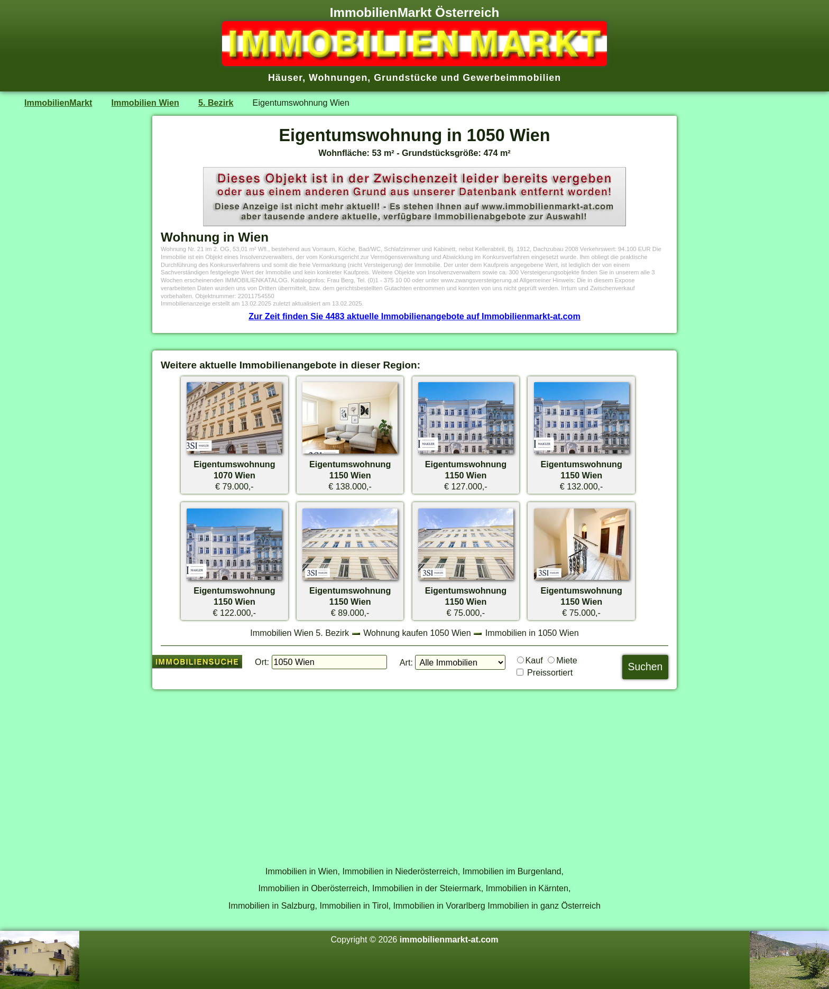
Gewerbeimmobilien (512, 77)
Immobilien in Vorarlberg (439, 905)
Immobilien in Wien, (302, 871)
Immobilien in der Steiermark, (427, 888)
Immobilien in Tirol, (355, 905)
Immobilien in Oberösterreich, (314, 888)
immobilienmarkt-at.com (449, 939)
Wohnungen (338, 77)
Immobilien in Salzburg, (272, 905)
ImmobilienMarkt (58, 102)
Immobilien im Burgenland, (513, 871)
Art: (406, 662)
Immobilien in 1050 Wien (532, 632)
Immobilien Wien (145, 102)
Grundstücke (406, 77)
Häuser (285, 77)
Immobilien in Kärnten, (528, 888)
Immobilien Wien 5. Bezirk (299, 632)
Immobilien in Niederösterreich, (401, 871)
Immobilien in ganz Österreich (544, 905)
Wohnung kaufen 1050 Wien (417, 632)
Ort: (262, 662)
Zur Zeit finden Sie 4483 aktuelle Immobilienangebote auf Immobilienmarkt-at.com (414, 316)
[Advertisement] (414, 772)
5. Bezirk (215, 102)
